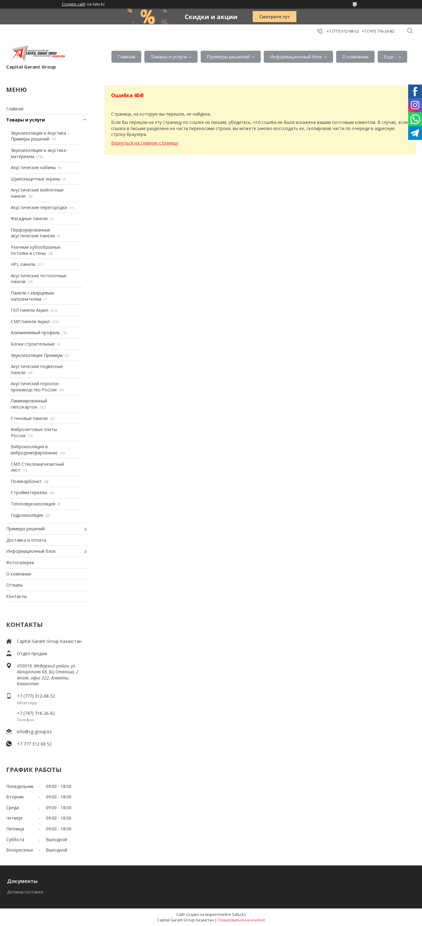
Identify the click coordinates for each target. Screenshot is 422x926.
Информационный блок (296, 56)
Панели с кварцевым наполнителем (32, 296)
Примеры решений (228, 56)
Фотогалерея (20, 562)
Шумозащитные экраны (35, 179)
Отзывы (14, 585)
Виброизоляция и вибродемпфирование (34, 450)
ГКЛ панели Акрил (29, 310)
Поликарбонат (26, 481)
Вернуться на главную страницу (144, 143)
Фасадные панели (29, 218)
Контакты (16, 596)
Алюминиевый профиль (35, 332)
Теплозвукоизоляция (33, 504)
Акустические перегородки (39, 207)
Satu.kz (239, 914)
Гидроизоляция (27, 515)
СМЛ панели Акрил (30, 321)
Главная (126, 56)
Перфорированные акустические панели (33, 233)
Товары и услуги (169, 56)
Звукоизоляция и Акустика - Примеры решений (40, 136)
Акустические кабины (33, 167)
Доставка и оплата (26, 540)
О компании (355, 56)
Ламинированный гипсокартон (29, 404)
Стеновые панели (29, 418)
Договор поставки (25, 892)
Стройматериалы (29, 492)
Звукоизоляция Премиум (36, 355)
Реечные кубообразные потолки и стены (36, 250)
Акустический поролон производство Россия (34, 387)
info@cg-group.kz (34, 731)
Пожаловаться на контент (241, 920)
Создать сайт (74, 4)
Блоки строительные (33, 344)
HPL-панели (23, 264)
